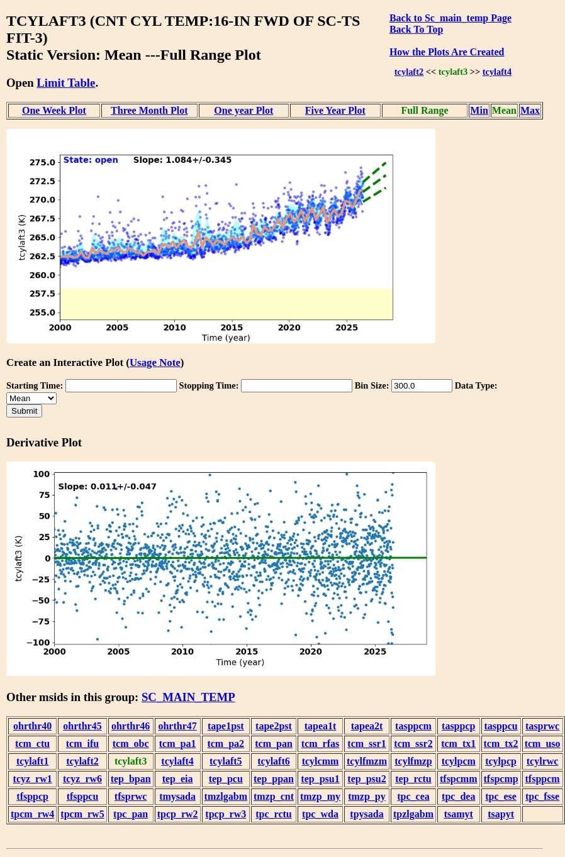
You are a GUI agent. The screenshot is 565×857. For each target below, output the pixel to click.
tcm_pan (274, 743)
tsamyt (458, 814)
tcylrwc (543, 761)
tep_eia (177, 778)
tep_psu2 (366, 778)
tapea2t (367, 726)
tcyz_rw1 (32, 778)
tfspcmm (459, 778)
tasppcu (500, 726)
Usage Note (155, 362)
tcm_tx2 (501, 743)
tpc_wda (320, 814)
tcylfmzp (413, 761)
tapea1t (321, 726)
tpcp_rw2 (177, 814)
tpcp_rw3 (225, 814)
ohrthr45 (82, 726)
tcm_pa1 (177, 743)
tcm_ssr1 (366, 743)
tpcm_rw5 (82, 814)
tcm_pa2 (225, 743)
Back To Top (416, 29)
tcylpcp (501, 761)
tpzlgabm (413, 814)
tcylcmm (320, 761)
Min (479, 110)
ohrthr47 (177, 726)
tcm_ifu (82, 743)
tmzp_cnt (274, 796)
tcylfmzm (367, 761)
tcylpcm (459, 761)
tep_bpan (131, 778)
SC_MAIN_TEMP (188, 697)
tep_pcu (226, 778)
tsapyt (501, 814)
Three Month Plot (149, 110)
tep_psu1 (320, 778)
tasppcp (458, 726)
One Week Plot (54, 110)
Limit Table (65, 82)
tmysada (177, 796)
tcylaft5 (226, 761)
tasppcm (413, 726)
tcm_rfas (320, 743)
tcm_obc (131, 743)
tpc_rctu (273, 814)
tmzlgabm (225, 796)
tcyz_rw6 (82, 778)
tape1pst (226, 726)
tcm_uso (543, 743)
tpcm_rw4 (32, 814)
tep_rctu (413, 778)
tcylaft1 (32, 761)
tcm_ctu (32, 743)
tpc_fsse (542, 796)
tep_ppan (274, 778)
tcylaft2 (408, 72)
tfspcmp (501, 778)
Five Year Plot (335, 110)
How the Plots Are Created (446, 52)
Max (530, 110)
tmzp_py (367, 796)
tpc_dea (458, 796)
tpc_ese (501, 796)
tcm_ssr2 (413, 743)
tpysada (366, 814)
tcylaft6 (273, 761)
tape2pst (273, 726)
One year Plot (243, 110)
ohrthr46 (130, 726)
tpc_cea (413, 796)
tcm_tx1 (458, 743)
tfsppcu (83, 796)
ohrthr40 (32, 726)
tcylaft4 (497, 72)
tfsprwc (131, 796)
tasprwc (542, 726)
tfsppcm (542, 778)
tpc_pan (130, 814)
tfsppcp (32, 796)
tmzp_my (320, 796)
